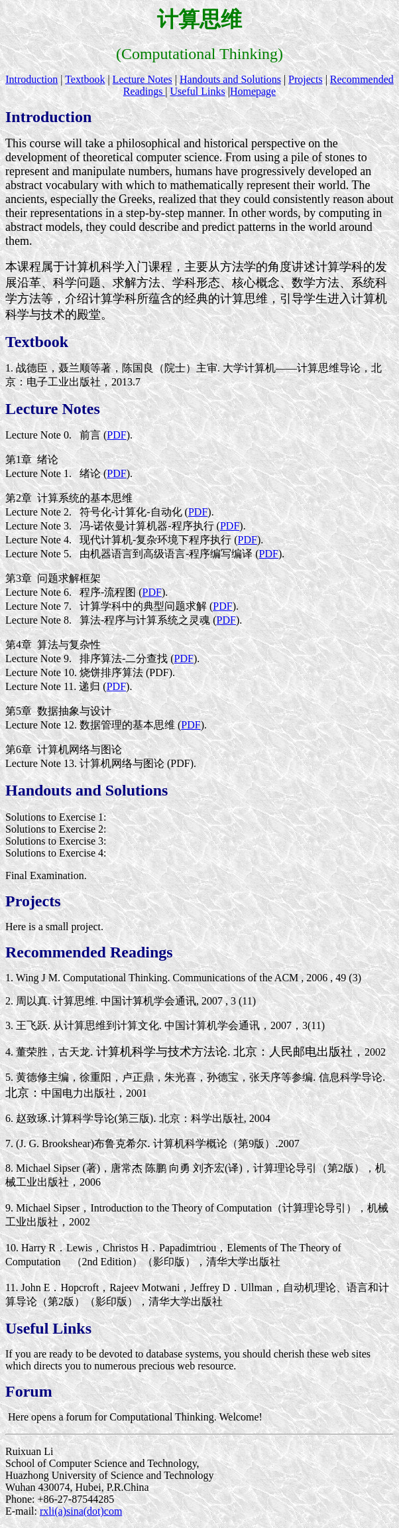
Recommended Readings (89, 952)
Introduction (31, 79)
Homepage (253, 91)
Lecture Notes (142, 79)
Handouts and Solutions (230, 79)
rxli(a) (53, 1511)
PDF (116, 435)
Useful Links (197, 91)
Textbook (85, 79)
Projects (305, 79)
